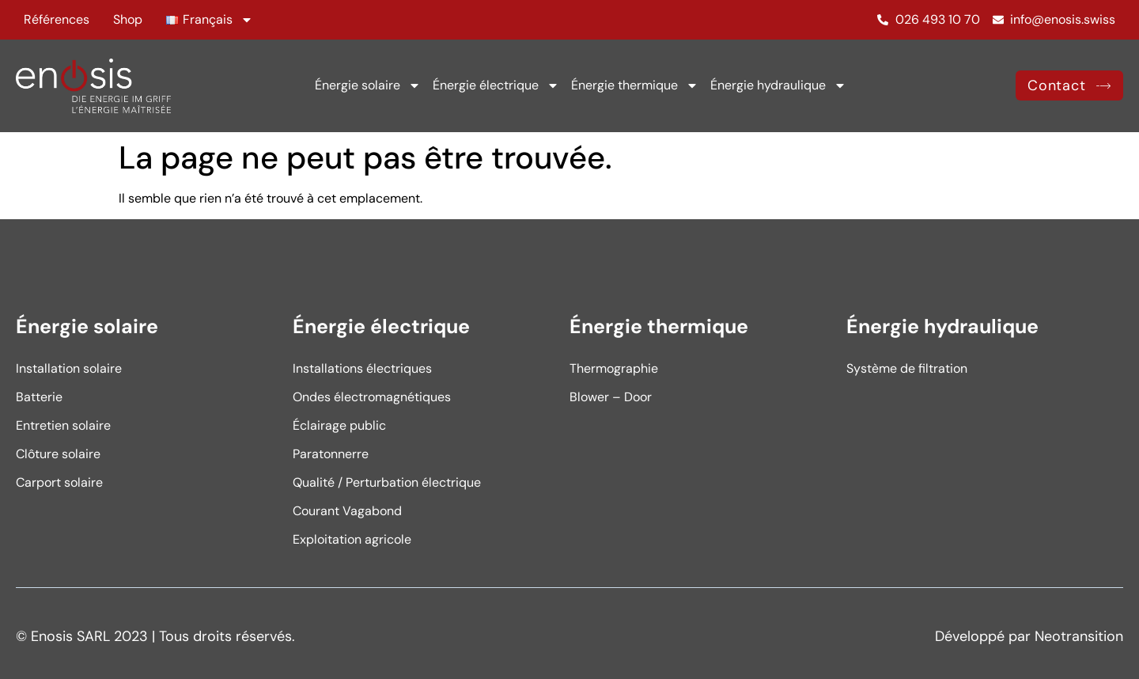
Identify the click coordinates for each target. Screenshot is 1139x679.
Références (56, 19)
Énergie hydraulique (778, 85)
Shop (127, 19)
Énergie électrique (496, 85)
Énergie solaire (368, 85)
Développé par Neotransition (1029, 636)
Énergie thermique (634, 85)
